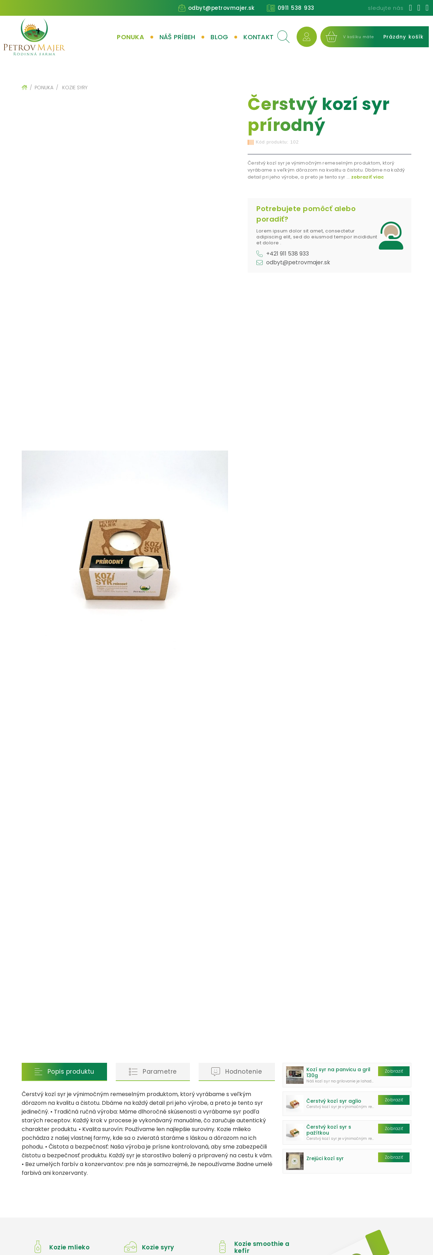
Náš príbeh (177, 37)
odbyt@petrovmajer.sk (221, 8)
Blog (219, 37)
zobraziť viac (367, 177)
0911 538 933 (296, 8)
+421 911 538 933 (287, 254)
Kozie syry (74, 87)
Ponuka (130, 37)
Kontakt (258, 37)
